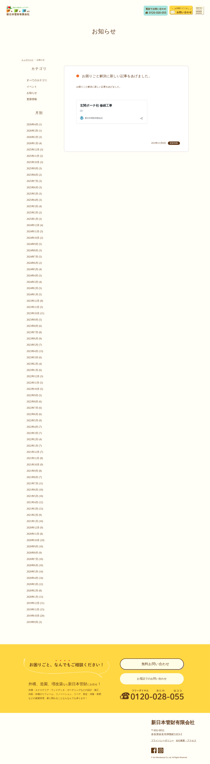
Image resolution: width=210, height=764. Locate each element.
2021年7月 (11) (35, 483)
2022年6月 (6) (34, 414)
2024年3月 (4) (34, 282)
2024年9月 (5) (34, 244)
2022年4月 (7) (34, 426)
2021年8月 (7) (34, 477)
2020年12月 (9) (35, 527)
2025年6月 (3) (34, 187)
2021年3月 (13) (35, 508)
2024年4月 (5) (34, 275)
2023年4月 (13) (35, 351)
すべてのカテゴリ (37, 80)
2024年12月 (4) (35, 225)
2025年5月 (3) (34, 193)
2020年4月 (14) (35, 578)
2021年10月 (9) (35, 464)
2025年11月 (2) (35, 156)
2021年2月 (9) (34, 515)
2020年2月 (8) (34, 590)
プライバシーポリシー (162, 740)
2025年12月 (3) (35, 149)
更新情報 (32, 99)
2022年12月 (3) (35, 376)
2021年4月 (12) (35, 502)
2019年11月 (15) (35, 609)
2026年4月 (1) (34, 124)
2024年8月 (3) (34, 250)
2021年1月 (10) (35, 521)
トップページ (27, 60)
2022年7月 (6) (34, 407)
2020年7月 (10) (35, 559)
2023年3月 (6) (34, 357)
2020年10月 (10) (36, 540)
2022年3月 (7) (34, 433)
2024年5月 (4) (34, 269)
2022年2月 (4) (34, 439)
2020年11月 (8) (35, 533)
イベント (32, 86)
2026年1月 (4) (34, 143)
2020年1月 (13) (35, 596)
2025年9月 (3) (34, 168)
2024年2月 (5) (34, 288)
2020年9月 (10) (35, 546)
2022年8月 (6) (34, 401)
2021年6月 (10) (35, 489)
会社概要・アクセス (186, 740)
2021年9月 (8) (34, 470)
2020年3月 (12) (35, 584)
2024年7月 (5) (34, 256)
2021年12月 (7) (35, 452)
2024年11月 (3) (35, 231)
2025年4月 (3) (34, 200)
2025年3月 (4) (34, 206)
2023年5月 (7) (34, 344)
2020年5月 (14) (35, 571)
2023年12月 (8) (35, 300)
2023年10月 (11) (35, 313)
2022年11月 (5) (35, 382)
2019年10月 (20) (36, 615)
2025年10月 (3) (35, 162)
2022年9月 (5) (34, 395)
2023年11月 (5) (35, 307)
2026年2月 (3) (34, 137)
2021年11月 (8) (35, 458)
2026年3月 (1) (34, 130)
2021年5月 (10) (35, 496)
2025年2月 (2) (34, 212)
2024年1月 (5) (34, 294)
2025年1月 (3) (34, 219)
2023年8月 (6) (34, 326)
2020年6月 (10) (35, 565)
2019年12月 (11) (35, 603)
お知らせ (32, 93)
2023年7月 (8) (34, 332)
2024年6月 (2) (34, 263)
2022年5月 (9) (34, 420)
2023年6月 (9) (34, 338)
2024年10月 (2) (35, 237)
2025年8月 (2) (34, 174)
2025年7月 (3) (34, 181)
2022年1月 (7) (34, 445)
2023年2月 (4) (34, 363)
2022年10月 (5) (35, 389)
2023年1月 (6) (34, 370)
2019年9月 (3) (34, 622)
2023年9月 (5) (34, 319)
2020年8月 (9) (34, 552)
